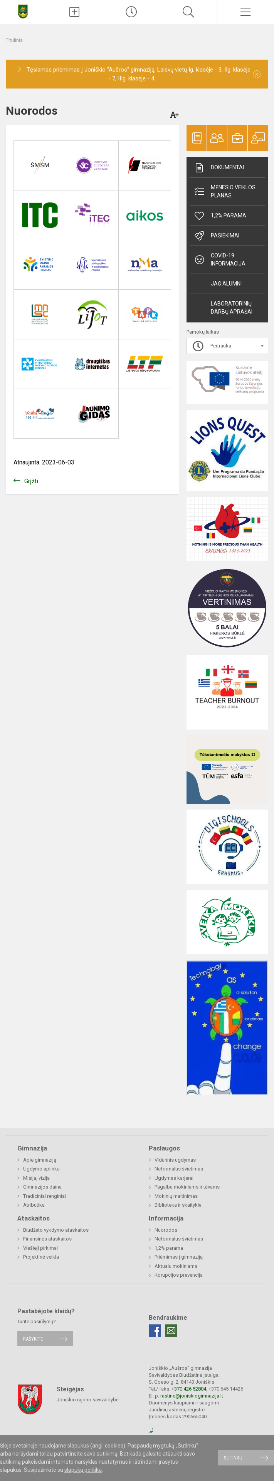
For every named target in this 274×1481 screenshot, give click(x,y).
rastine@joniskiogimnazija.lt (191, 1396)
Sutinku (233, 1458)
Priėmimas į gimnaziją (179, 1257)
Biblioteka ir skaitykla (178, 1205)
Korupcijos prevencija (179, 1275)
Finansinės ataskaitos (47, 1239)
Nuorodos (166, 1230)
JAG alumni (226, 284)
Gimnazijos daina (42, 1187)
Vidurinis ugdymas (175, 1160)
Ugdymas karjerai (174, 1178)
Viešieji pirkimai (40, 1248)
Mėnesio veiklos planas (224, 191)
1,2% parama (219, 215)
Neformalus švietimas (179, 1169)
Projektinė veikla (41, 1257)
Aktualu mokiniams (176, 1266)
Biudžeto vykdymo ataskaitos (56, 1230)
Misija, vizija (36, 1178)
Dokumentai (218, 167)
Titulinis (14, 40)
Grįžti (31, 481)
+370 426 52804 (188, 1389)
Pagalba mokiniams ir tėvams (187, 1187)
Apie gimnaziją (39, 1160)
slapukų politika (83, 1470)
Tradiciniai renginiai (44, 1196)
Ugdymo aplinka (41, 1169)
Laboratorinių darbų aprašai (231, 308)
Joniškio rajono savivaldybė (88, 1400)
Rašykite (33, 1338)
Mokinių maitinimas (176, 1196)
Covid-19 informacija (219, 259)
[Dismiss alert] (257, 74)
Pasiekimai (216, 235)
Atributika (34, 1205)
